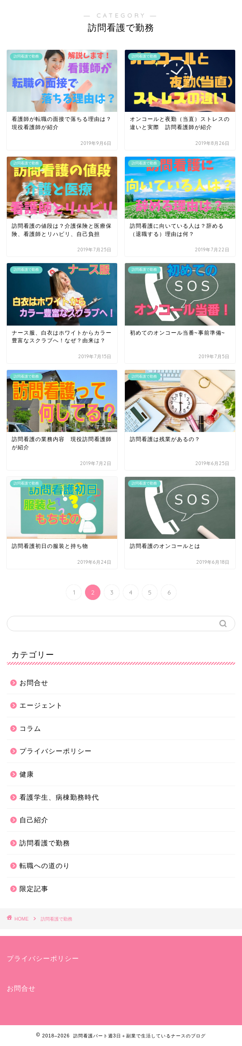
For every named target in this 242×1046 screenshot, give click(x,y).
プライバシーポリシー (55, 751)
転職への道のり (44, 865)
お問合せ (33, 682)
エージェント (41, 705)
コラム (30, 728)
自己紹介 (33, 820)
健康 (26, 774)
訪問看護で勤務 (44, 843)
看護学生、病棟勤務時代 (59, 797)
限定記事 (33, 888)
